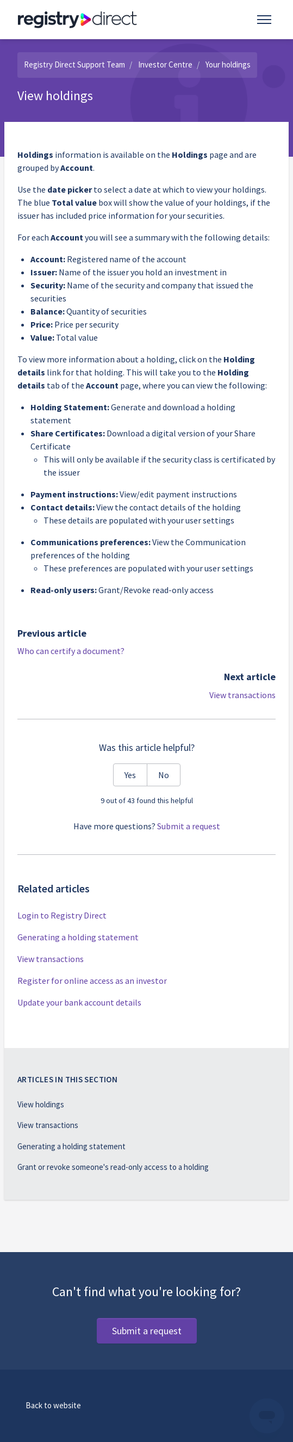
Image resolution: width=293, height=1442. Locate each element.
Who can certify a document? (70, 650)
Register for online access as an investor (92, 980)
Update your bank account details (79, 1002)
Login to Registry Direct (62, 915)
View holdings (40, 1104)
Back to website (53, 1405)
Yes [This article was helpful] (130, 774)
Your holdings (228, 64)
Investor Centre (165, 64)
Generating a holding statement (78, 937)
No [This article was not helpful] (163, 774)
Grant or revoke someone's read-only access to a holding (113, 1167)
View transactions (242, 694)
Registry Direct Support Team (74, 64)
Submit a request (188, 826)
